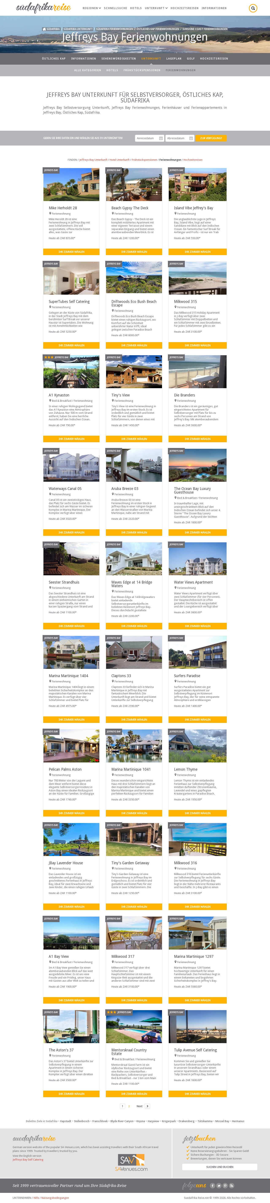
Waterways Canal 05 (65, 489)
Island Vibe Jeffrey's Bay (193, 208)
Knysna (140, 1121)
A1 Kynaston (59, 395)
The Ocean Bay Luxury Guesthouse (192, 490)
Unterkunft (156, 8)
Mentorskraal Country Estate (129, 1052)
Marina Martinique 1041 (131, 769)
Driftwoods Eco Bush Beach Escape (134, 303)
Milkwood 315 (185, 301)
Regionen (92, 8)
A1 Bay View (59, 956)
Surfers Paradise (187, 676)
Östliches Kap (54, 58)
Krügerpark (169, 1121)
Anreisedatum (161, 138)
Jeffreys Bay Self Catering (28, 1159)
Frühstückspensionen (142, 70)
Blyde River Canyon (122, 1121)
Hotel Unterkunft (120, 159)
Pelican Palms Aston (65, 769)
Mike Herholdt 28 (63, 208)
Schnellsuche (115, 8)
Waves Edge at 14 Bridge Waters (131, 584)
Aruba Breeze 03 (124, 489)
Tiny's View (120, 395)
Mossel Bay (222, 1121)
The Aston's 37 (61, 1050)
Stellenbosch (81, 1121)
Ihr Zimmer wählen (71, 251)
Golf (191, 58)
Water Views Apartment (193, 582)
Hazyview (153, 1121)
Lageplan (174, 58)
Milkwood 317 (122, 956)
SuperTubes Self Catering (69, 301)
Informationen (214, 8)
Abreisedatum (191, 138)
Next (139, 1106)
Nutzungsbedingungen (55, 1197)
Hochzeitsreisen (185, 8)
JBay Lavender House (66, 863)
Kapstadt (65, 1121)
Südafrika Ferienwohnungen (114, 29)
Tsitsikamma (204, 1121)
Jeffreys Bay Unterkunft (93, 159)
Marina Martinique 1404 (68, 676)
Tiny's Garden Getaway (130, 863)
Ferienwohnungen (181, 70)
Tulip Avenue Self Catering (195, 1050)
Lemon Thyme (185, 769)
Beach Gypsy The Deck (129, 208)
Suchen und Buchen (219, 1167)
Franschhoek (100, 1121)
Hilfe (36, 1197)
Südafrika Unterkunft (78, 29)
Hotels (136, 8)
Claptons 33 (121, 676)
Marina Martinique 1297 (193, 956)
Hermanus (238, 1121)
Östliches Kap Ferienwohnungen (157, 29)
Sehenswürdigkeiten (118, 58)
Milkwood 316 (185, 863)
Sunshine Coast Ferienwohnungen (204, 29)
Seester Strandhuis (64, 582)
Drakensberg (186, 1121)
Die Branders (184, 395)
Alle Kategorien (87, 70)
